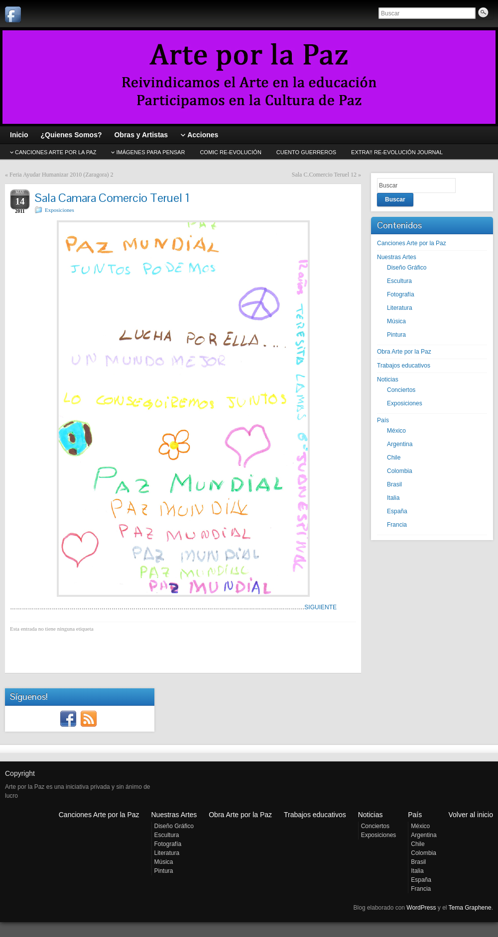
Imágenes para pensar (150, 152)
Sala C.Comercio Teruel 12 (324, 174)
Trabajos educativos (403, 365)
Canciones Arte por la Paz (411, 243)
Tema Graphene (470, 907)
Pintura (396, 334)
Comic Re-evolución (230, 152)
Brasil (394, 484)
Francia (397, 524)
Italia (393, 497)
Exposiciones (59, 210)
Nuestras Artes (396, 257)
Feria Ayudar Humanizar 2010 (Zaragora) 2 (61, 174)
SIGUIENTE (320, 607)
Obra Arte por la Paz (404, 351)
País (383, 420)
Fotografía (400, 294)
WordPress (421, 907)
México (396, 430)
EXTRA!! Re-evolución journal (397, 152)
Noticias (387, 379)
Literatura (399, 307)
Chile (393, 457)
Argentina (399, 444)
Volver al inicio (471, 815)
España (397, 511)
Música (396, 321)
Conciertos (401, 389)
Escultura (399, 281)
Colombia (399, 471)
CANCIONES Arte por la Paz (55, 152)
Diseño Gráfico (406, 267)
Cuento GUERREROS (306, 152)
